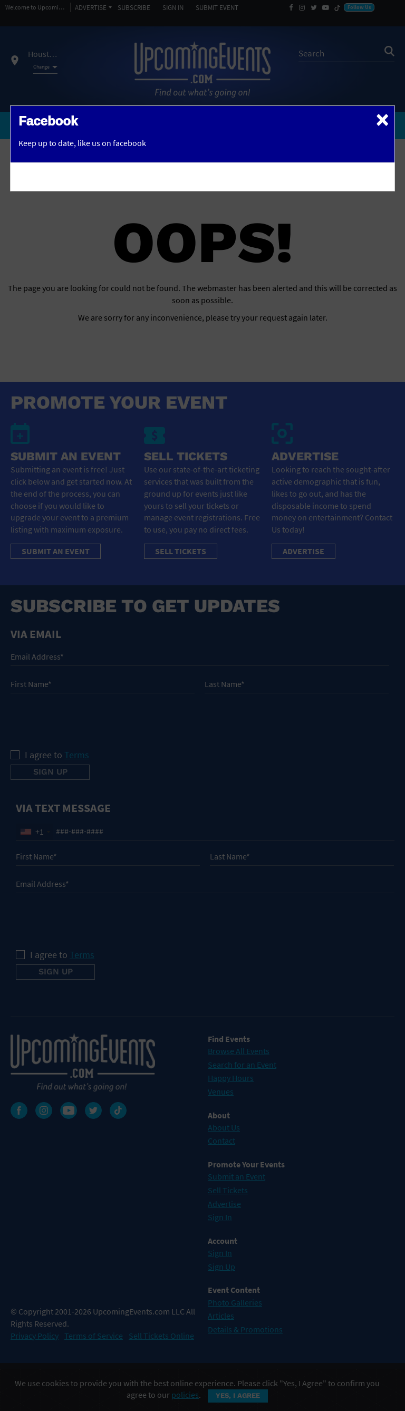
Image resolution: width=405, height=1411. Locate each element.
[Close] (382, 119)
